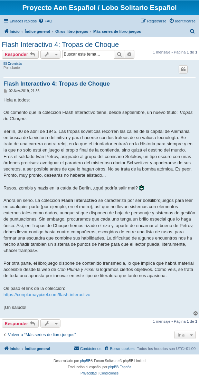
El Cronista (12, 64)
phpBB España (119, 367)
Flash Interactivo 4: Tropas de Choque (60, 44)
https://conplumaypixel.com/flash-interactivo (46, 294)
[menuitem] (45, 21)
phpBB (85, 361)
